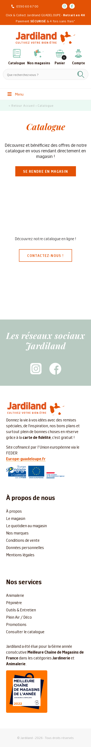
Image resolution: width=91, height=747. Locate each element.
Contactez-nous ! (45, 255)
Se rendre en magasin (45, 171)
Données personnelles (25, 547)
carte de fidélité (37, 437)
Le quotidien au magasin (26, 525)
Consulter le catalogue (25, 631)
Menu (16, 94)
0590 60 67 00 (27, 6)
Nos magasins (38, 63)
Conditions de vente (23, 540)
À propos (14, 511)
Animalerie (15, 595)
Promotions (16, 624)
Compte (78, 63)
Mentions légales (20, 554)
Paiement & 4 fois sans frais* (45, 21)
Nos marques (17, 532)
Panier (60, 63)
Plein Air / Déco (19, 617)
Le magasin (15, 518)
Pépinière (14, 602)
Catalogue (16, 63)
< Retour (15, 105)
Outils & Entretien (21, 609)
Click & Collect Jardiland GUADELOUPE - (45, 15)
